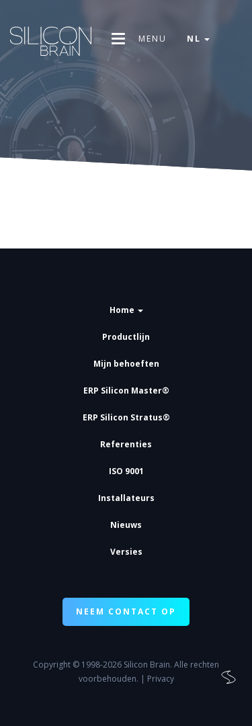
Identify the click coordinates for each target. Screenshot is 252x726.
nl (198, 38)
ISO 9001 (126, 471)
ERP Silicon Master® (126, 390)
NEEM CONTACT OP (126, 611)
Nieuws (126, 525)
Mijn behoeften (126, 363)
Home (126, 310)
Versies (126, 551)
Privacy (160, 678)
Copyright (52, 664)
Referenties (126, 444)
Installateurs (126, 498)
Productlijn (126, 337)
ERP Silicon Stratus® (126, 417)
